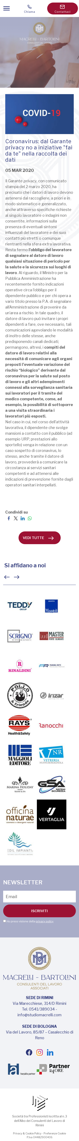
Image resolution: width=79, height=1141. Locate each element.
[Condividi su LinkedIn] (22, 518)
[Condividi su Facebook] (8, 518)
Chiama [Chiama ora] (29, 9)
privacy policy (45, 921)
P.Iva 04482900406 (39, 1137)
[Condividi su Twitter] (15, 518)
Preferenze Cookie (55, 1133)
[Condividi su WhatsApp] (29, 518)
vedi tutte (38, 538)
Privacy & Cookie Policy (27, 1133)
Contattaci (62, 9)
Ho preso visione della (30, 921)
